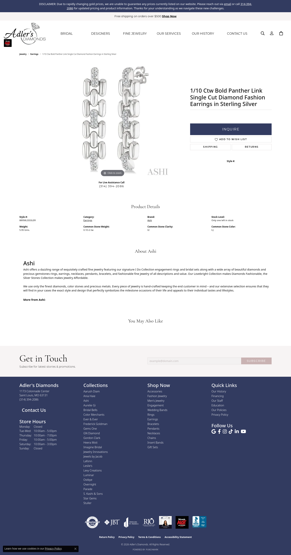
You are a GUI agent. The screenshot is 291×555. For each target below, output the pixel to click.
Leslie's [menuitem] (87, 466)
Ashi (149, 220)
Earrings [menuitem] (152, 419)
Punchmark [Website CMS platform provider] (152, 549)
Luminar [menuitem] (88, 475)
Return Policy (107, 537)
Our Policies (219, 410)
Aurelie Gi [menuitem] (89, 405)
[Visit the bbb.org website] (199, 522)
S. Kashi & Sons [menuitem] (93, 494)
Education (217, 405)
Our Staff (217, 400)
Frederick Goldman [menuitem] (95, 424)
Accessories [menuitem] (154, 391)
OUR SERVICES (169, 33)
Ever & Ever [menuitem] (90, 419)
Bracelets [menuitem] (153, 424)
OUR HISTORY (203, 33)
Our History (218, 391)
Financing (217, 396)
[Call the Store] (29, 399)
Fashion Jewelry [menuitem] (157, 396)
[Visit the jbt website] (112, 522)
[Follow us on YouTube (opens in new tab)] (243, 431)
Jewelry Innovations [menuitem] (95, 452)
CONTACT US (237, 33)
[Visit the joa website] (131, 522)
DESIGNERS (100, 33)
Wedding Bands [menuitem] (157, 410)
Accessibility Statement (178, 537)
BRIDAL (67, 33)
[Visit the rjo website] (149, 522)
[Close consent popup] (75, 549)
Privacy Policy (219, 414)
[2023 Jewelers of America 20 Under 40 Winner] (165, 522)
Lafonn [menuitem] (87, 461)
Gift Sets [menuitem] (152, 447)
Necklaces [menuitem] (153, 433)
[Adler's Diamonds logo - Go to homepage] (24, 34)
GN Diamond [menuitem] (91, 433)
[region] (112, 119)
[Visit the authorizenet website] (92, 522)
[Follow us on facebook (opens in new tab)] (219, 431)
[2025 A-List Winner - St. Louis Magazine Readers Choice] (182, 522)
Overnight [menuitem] (89, 484)
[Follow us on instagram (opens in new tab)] (225, 431)
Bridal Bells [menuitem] (90, 410)
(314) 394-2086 (111, 186)
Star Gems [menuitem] (90, 498)
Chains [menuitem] (151, 438)
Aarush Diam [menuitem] (91, 391)
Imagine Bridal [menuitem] (92, 447)
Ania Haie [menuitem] (89, 396)
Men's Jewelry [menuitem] (155, 400)
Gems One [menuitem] (90, 428)
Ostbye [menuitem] (87, 480)
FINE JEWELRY (135, 33)
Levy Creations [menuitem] (92, 470)
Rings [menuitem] (150, 414)
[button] (262, 33)
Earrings (34, 54)
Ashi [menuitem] (86, 400)
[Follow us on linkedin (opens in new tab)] (237, 431)
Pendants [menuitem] (153, 428)
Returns (252, 147)
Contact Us (33, 410)
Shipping (210, 147)
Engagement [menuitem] (155, 405)
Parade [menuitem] (87, 489)
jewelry (23, 54)
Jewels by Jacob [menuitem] (92, 456)
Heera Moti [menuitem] (90, 442)
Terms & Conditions (149, 537)
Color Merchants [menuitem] (93, 414)
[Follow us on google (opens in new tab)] (213, 431)
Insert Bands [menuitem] (155, 442)
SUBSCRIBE (256, 361)
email (227, 4)
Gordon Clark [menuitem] (91, 438)
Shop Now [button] (169, 16)
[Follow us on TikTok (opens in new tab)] (231, 431)
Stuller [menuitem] (87, 503)
